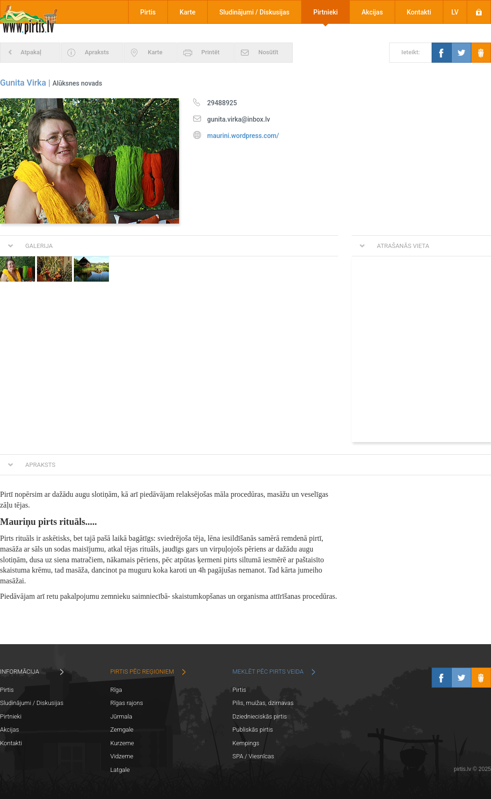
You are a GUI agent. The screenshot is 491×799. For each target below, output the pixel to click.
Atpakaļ (31, 52)
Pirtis (148, 12)
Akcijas (372, 12)
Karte (187, 12)
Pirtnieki (325, 12)
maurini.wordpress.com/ (243, 135)
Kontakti (419, 12)
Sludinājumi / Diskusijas (254, 12)
